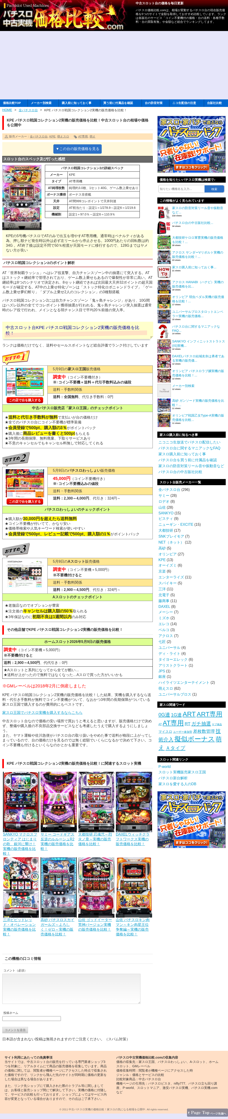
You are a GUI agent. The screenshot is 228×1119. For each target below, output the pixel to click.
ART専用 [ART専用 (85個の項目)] (209, 714)
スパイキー (167, 583)
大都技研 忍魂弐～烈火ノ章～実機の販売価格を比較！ (96, 837)
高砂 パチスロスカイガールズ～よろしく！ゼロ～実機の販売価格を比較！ (59, 925)
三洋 (162, 589)
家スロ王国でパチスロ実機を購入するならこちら (42, 713)
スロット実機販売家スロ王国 (182, 772)
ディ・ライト (169, 653)
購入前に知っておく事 (76, 103)
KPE (52, 136)
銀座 (162, 677)
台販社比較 (214, 103)
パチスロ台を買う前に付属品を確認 (187, 460)
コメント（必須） (15, 970)
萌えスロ (63, 136)
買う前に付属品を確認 (118, 103)
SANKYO (166, 513)
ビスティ (165, 519)
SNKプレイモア (171, 536)
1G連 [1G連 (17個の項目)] (176, 714)
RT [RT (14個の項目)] (187, 723)
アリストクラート (173, 665)
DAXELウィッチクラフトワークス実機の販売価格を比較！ (134, 837)
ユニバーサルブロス (174, 694)
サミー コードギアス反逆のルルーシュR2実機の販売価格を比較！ (59, 839)
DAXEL (164, 607)
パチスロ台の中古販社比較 (180, 472)
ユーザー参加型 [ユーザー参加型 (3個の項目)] (182, 731)
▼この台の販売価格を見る (77, 149)
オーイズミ (167, 565)
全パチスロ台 (28, 110)
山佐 (162, 507)
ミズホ (163, 618)
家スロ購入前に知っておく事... (194, 267)
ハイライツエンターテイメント (184, 682)
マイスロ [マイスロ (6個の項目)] (165, 731)
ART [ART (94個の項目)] (189, 714)
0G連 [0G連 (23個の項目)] (164, 715)
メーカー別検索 (41, 103)
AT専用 (83, 136)
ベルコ (163, 630)
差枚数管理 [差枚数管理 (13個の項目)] (204, 731)
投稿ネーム (10, 1018)
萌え (93, 136)
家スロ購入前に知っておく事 (182, 454)
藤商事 (163, 601)
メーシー (165, 612)
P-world (164, 767)
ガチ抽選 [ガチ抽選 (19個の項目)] (201, 723)
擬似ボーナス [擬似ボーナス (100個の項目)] (194, 739)
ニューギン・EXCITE (175, 524)
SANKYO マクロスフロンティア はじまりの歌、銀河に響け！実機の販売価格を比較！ (21, 841)
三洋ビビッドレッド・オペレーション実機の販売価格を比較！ (21, 925)
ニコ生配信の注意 (184, 103)
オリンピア (167, 554)
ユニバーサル (169, 648)
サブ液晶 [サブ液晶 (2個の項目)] (217, 724)
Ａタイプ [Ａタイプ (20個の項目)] (175, 748)
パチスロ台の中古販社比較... (192, 223)
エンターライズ (171, 577)
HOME (7, 110)
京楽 (162, 571)
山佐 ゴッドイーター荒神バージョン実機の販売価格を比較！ (96, 922)
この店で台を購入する (25, 400)
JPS (161, 671)
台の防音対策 (154, 103)
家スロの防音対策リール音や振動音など (191, 466)
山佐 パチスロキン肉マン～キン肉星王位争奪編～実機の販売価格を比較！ (134, 925)
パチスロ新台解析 (173, 778)
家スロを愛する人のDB (177, 784)
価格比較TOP (12, 103)
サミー (163, 495)
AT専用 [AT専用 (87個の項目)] (173, 723)
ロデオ (163, 501)
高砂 (162, 548)
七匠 (162, 642)
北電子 (163, 595)
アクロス (165, 636)
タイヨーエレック (173, 659)
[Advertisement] (114, 65)
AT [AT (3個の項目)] (160, 724)
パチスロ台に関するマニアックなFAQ (189, 448)
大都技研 (165, 530)
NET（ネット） (171, 542)
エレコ (163, 624)
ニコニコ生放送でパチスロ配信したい (189, 442)
